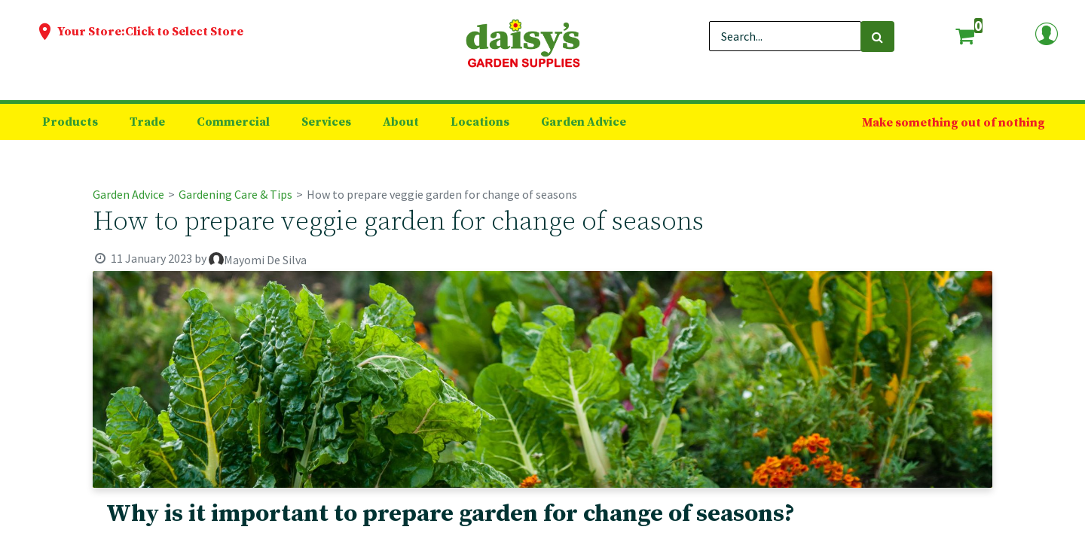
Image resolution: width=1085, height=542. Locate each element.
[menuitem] (70, 122)
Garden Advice (128, 194)
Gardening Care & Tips (235, 194)
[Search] (877, 36)
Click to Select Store (184, 31)
